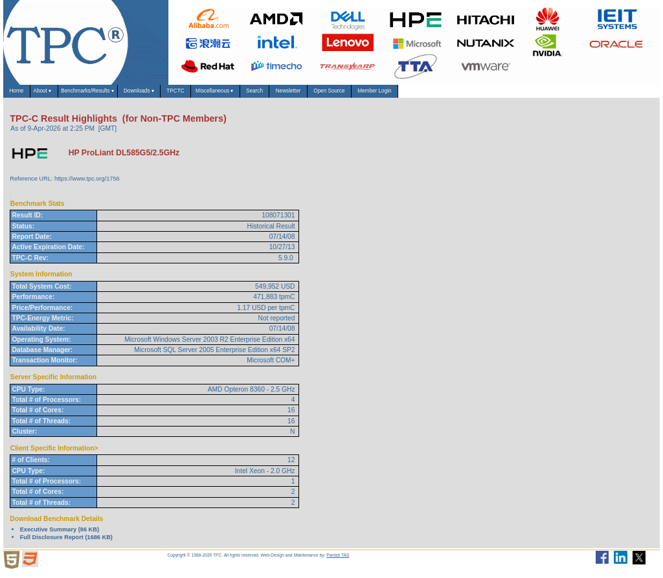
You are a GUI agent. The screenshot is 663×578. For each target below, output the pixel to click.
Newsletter (427, 93)
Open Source (488, 93)
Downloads (205, 94)
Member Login (555, 93)
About (63, 94)
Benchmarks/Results (128, 94)
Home (23, 93)
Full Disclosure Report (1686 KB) (66, 543)
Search (377, 93)
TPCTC (259, 93)
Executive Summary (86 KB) (59, 535)
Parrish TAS (337, 561)
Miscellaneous (318, 94)
